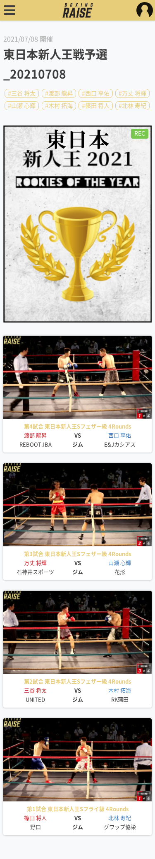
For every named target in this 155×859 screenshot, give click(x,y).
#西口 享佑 (96, 93)
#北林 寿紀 (132, 106)
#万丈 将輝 (132, 93)
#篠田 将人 (96, 106)
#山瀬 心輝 (22, 106)
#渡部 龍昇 (59, 93)
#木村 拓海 (59, 106)
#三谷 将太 (22, 93)
